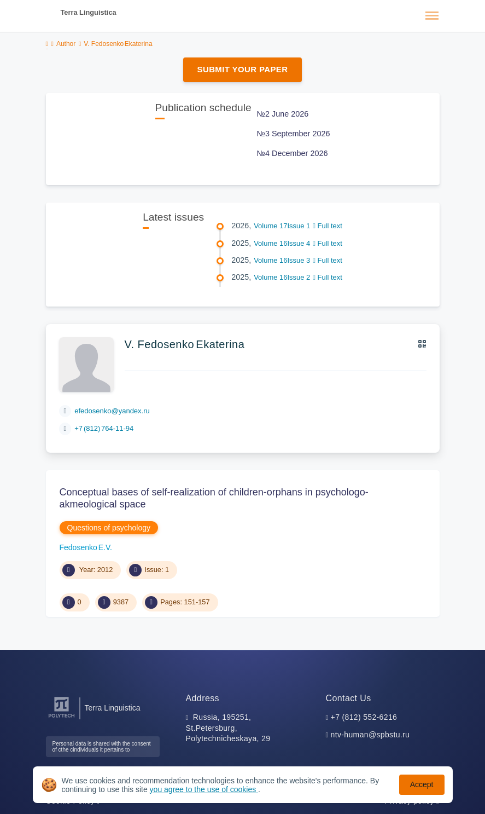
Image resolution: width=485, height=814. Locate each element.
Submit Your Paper (242, 69)
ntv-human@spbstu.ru (370, 734)
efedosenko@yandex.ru (112, 411)
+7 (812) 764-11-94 (103, 428)
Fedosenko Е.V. (86, 547)
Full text (327, 226)
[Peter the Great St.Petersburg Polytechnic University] (61, 718)
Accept (422, 784)
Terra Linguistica (88, 12)
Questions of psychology (109, 527)
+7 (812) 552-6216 (364, 717)
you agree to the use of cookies (204, 789)
